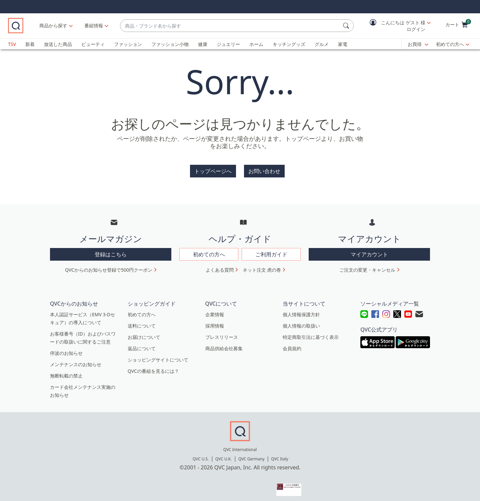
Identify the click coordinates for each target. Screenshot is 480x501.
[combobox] (245, 26)
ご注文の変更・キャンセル (367, 266)
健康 (202, 44)
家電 (342, 44)
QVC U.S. (201, 455)
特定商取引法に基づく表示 (311, 334)
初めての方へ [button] (209, 251)
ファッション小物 (170, 44)
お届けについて (144, 334)
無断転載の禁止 (66, 372)
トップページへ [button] (213, 171)
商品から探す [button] (83, 25)
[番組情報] (123, 25)
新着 (30, 44)
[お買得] (418, 44)
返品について (142, 345)
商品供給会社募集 (224, 345)
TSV (12, 44)
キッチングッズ (289, 44)
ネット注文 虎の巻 (262, 266)
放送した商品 (58, 44)
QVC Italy (279, 455)
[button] (395, 26)
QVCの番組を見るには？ (153, 368)
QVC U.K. (223, 455)
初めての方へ (450, 44)
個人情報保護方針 (301, 311)
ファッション (128, 44)
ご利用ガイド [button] (271, 251)
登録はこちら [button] (111, 251)
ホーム (256, 44)
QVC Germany (251, 455)
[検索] (347, 26)
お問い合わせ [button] (264, 171)
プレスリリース (221, 334)
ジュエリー (228, 44)
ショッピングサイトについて (158, 356)
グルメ (322, 44)
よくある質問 (220, 266)
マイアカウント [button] (369, 251)
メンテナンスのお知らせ (75, 361)
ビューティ (93, 44)
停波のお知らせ (66, 350)
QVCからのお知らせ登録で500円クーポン (108, 266)
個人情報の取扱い (301, 322)
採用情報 (214, 322)
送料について (142, 322)
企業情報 (214, 311)
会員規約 (292, 345)
